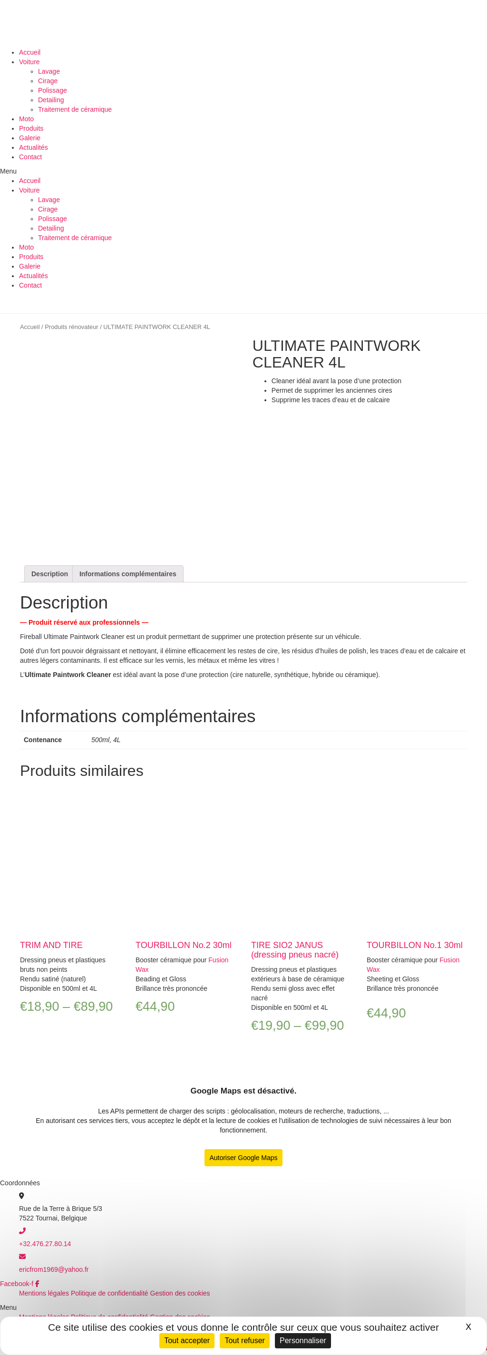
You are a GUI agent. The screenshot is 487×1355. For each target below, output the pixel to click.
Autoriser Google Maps (243, 1157)
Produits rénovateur (71, 326)
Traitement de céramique (75, 109)
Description (49, 574)
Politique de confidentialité (109, 1293)
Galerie (29, 138)
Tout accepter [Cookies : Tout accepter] (187, 1340)
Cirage (48, 81)
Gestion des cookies (180, 1293)
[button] (243, 171)
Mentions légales (44, 1293)
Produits (31, 128)
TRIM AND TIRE (51, 945)
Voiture (29, 62)
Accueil (29, 52)
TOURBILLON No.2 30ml (184, 945)
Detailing (51, 100)
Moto (26, 119)
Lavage (49, 71)
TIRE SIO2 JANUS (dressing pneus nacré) (295, 949)
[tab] (49, 573)
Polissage (52, 90)
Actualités (33, 147)
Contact (30, 157)
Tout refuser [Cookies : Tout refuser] (244, 1340)
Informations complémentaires (127, 574)
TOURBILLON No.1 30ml (415, 945)
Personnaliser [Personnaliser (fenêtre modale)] (303, 1340)
